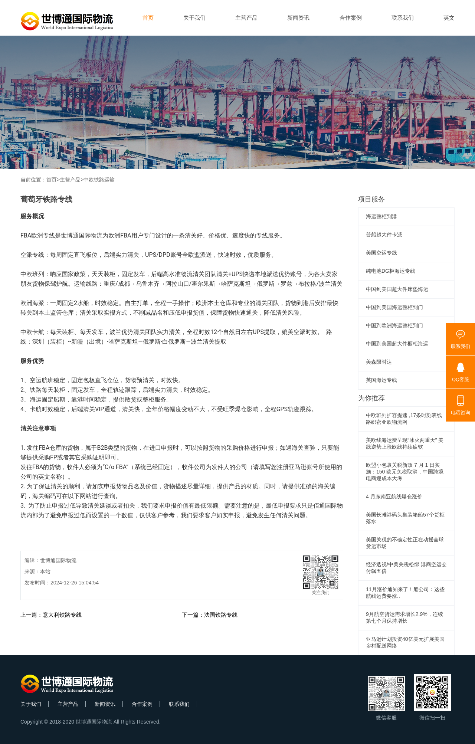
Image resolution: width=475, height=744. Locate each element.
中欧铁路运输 (99, 180)
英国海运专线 (381, 380)
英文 (449, 17)
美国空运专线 (381, 253)
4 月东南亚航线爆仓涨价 (394, 496)
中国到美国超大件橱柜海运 (397, 344)
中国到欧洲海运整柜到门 (394, 325)
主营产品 (246, 17)
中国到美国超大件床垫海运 (397, 289)
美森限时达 (379, 362)
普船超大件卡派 (384, 234)
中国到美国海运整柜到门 (394, 307)
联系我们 (403, 17)
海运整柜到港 (381, 216)
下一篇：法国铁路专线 (210, 615)
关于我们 (194, 17)
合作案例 (351, 17)
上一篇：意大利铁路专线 (51, 615)
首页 (148, 17)
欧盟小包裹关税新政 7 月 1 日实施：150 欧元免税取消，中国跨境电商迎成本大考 (404, 471)
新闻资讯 (298, 17)
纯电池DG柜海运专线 (390, 271)
